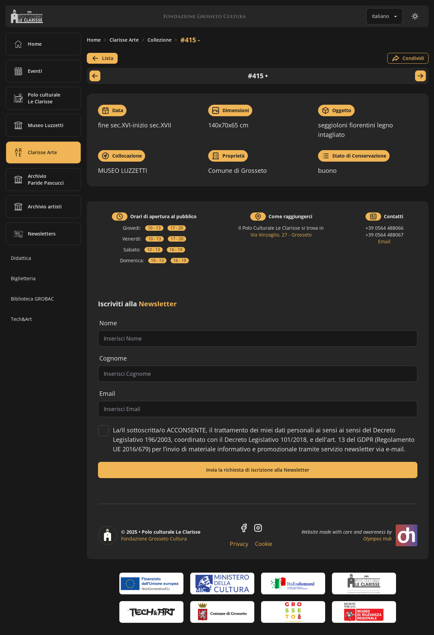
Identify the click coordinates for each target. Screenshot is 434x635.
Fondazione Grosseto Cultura (154, 538)
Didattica (21, 258)
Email (384, 241)
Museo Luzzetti (37, 125)
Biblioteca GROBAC (32, 298)
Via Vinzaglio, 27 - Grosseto (281, 234)
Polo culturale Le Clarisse (36, 98)
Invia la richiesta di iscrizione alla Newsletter (257, 470)
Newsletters (34, 234)
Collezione (159, 40)
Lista (102, 58)
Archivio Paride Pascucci (38, 179)
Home (94, 40)
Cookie (263, 544)
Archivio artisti (37, 206)
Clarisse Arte (124, 40)
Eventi (27, 71)
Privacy (239, 544)
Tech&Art (21, 319)
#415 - (190, 39)
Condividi (408, 58)
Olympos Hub (377, 538)
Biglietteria (23, 278)
